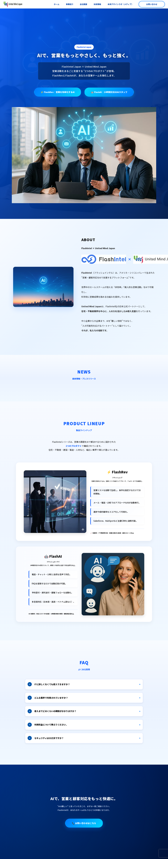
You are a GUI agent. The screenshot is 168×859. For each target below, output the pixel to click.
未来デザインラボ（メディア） (120, 4)
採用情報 (97, 4)
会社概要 (83, 4)
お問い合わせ (151, 4)
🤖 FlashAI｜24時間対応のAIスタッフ (109, 92)
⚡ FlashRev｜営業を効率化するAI (58, 92)
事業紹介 (69, 4)
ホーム (56, 4)
